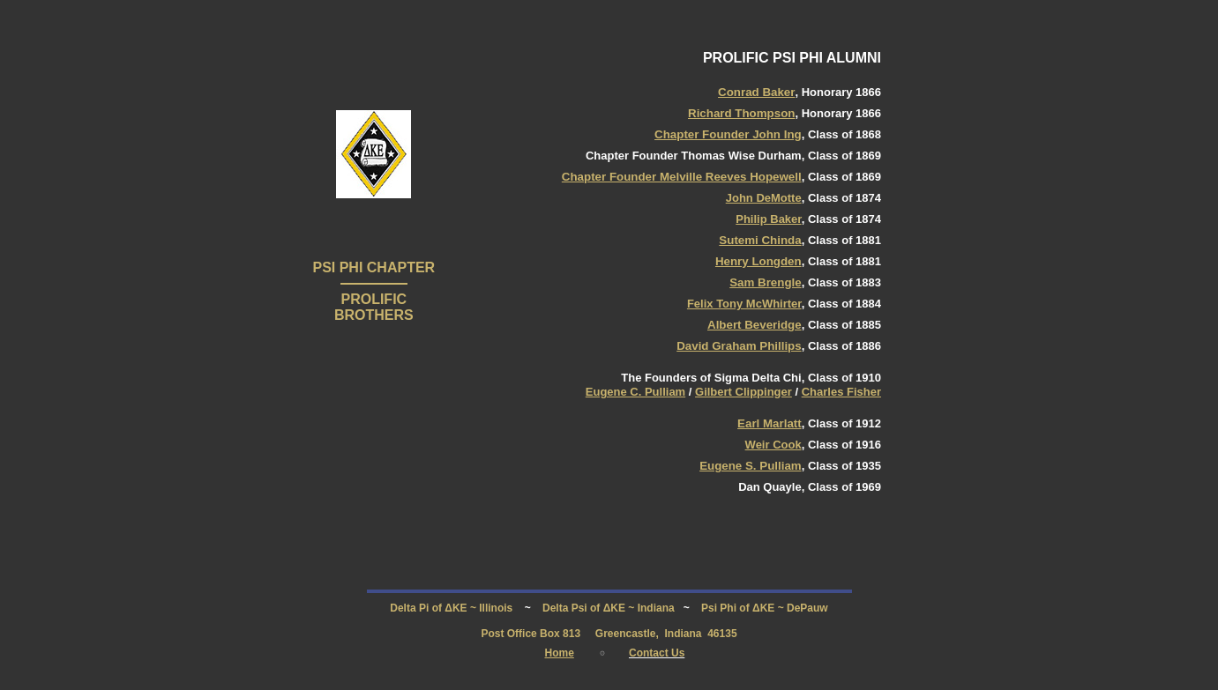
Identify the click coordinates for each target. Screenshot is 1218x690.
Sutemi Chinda (760, 240)
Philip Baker (768, 219)
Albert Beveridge (754, 324)
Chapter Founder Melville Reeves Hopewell (682, 176)
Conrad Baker (756, 92)
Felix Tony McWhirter (744, 303)
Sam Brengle (765, 282)
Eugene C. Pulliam (635, 391)
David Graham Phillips (738, 345)
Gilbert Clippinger (743, 391)
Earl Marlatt (769, 423)
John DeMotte (764, 197)
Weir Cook (773, 444)
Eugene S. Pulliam (750, 465)
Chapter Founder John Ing (728, 134)
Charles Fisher (841, 391)
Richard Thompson (741, 113)
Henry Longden (758, 261)
